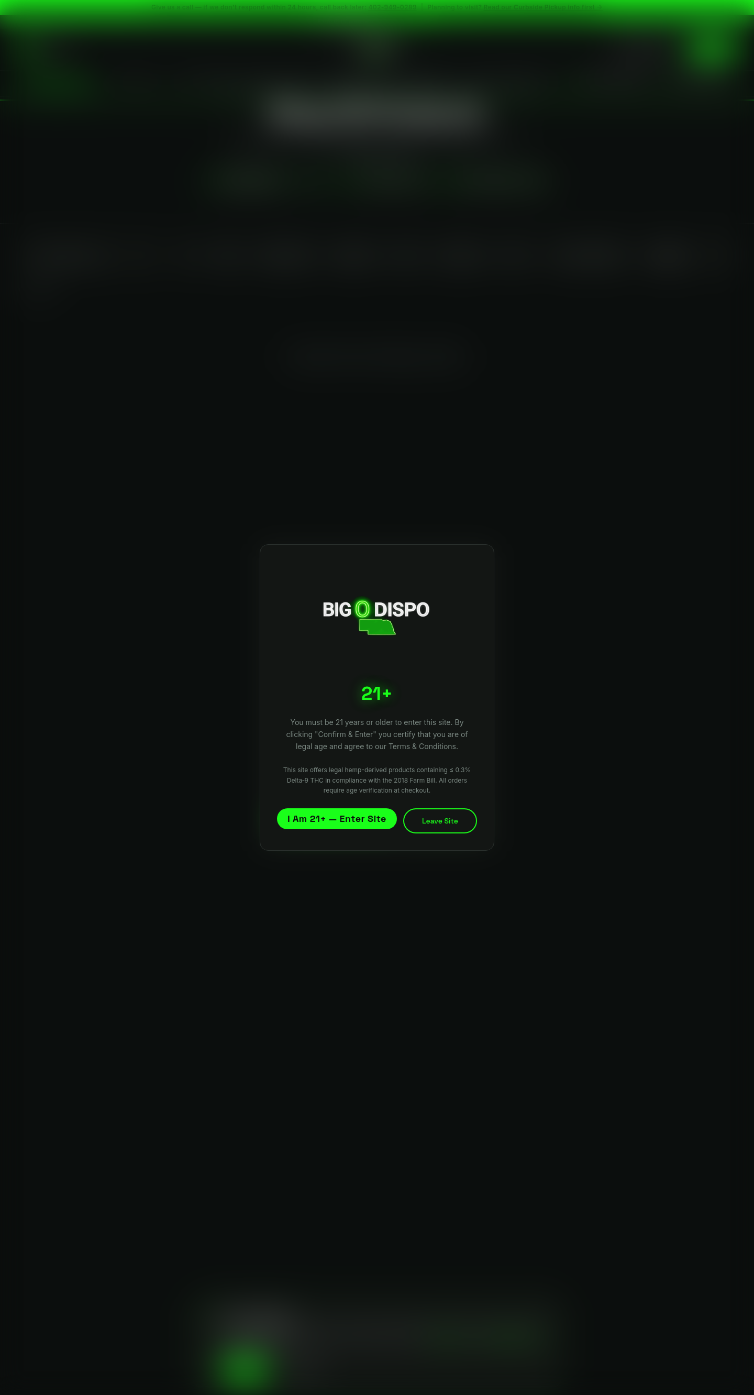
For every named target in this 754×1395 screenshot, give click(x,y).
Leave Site (440, 821)
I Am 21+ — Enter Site (336, 818)
